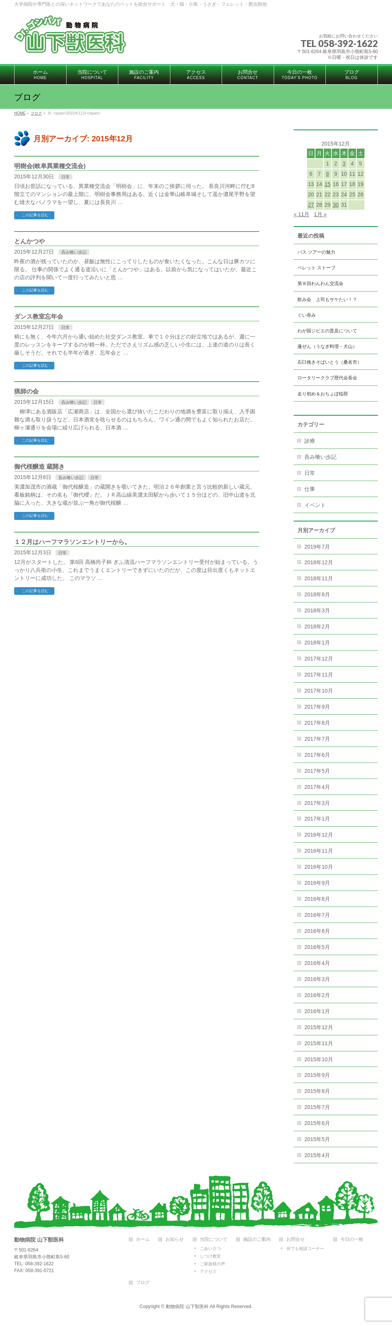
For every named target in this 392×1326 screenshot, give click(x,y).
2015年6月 (317, 1123)
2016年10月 (318, 867)
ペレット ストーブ (316, 267)
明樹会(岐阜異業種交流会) (50, 166)
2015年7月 (317, 1107)
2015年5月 (317, 1139)
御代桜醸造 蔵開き (39, 466)
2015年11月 (318, 1043)
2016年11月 (318, 851)
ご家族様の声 (212, 1263)
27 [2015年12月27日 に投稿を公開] (311, 205)
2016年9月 (317, 883)
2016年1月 (317, 1011)
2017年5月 (317, 771)
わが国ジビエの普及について (327, 331)
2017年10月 (318, 691)
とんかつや (29, 241)
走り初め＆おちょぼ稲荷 (322, 394)
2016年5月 (317, 947)
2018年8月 (317, 594)
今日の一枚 (351, 1239)
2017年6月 (317, 755)
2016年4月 (317, 963)
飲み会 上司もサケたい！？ (327, 299)
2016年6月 (317, 931)
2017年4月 (317, 787)
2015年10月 (318, 1059)
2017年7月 (317, 739)
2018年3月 (317, 610)
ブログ (143, 1282)
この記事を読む (35, 215)
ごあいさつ (210, 1248)
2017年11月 (318, 675)
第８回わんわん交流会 (320, 283)
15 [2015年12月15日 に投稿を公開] (328, 184)
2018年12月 (318, 562)
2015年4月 (317, 1155)
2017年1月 (317, 819)
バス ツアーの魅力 (316, 252)
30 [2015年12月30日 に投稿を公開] (336, 205)
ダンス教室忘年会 (38, 316)
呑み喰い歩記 (74, 252)
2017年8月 (317, 723)
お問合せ (295, 1239)
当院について (213, 1239)
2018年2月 (317, 626)
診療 (309, 441)
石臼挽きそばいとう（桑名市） (329, 362)
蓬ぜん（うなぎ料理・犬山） (327, 346)
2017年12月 (318, 659)
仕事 (309, 489)
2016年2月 (317, 995)
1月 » (320, 214)
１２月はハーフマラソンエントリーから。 (72, 542)
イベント (315, 505)
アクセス (208, 1271)
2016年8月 (317, 899)
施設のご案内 (257, 1239)
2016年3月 (317, 979)
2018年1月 (317, 643)
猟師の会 (26, 391)
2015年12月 (318, 1027)
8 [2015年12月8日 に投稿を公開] (327, 174)
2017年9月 (317, 707)
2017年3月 (317, 803)
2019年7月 (317, 547)
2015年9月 (317, 1075)
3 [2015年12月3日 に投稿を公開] (344, 163)
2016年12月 (318, 835)
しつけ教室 (210, 1256)
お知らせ (174, 1239)
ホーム (143, 1239)
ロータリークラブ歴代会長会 (327, 377)
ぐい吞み (306, 315)
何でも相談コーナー (305, 1248)
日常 (65, 177)
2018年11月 (318, 578)
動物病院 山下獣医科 (187, 1306)
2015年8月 (317, 1091)
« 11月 (301, 214)
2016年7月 (317, 915)
